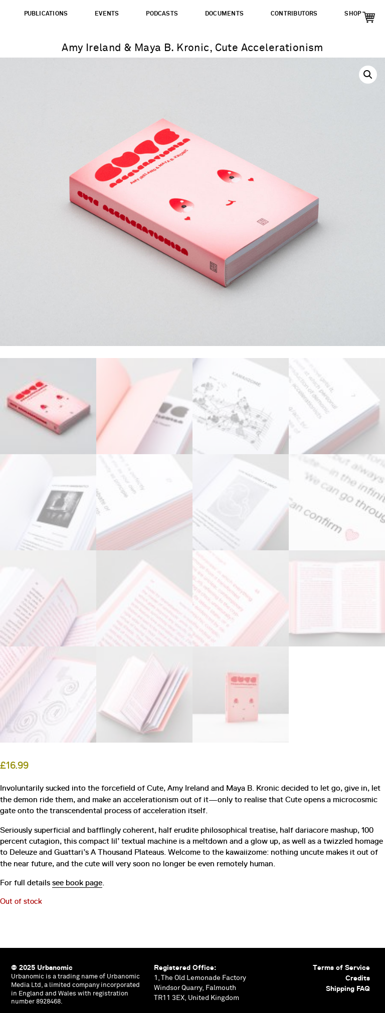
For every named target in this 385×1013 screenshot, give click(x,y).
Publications (46, 14)
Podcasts (162, 14)
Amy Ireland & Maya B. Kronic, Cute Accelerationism (192, 48)
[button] (368, 75)
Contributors (294, 14)
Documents (224, 14)
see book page (77, 882)
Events (107, 14)
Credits (357, 978)
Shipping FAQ (348, 988)
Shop (352, 14)
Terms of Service (341, 967)
